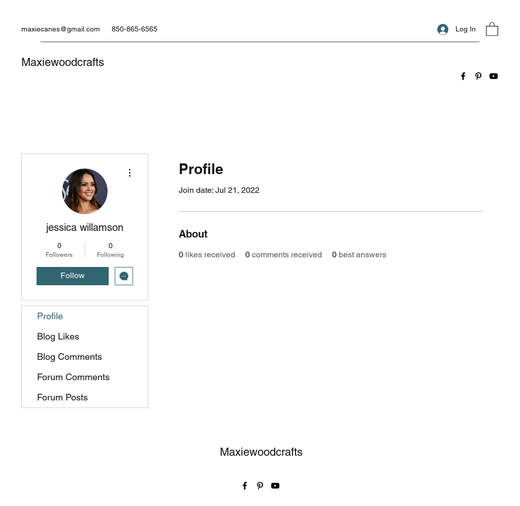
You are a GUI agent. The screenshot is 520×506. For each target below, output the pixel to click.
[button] (492, 28)
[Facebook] (463, 76)
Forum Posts (62, 397)
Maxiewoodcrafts (62, 62)
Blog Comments (69, 356)
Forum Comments (73, 377)
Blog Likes (58, 336)
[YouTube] (494, 76)
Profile (50, 316)
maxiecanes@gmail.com (60, 29)
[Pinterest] (478, 76)
